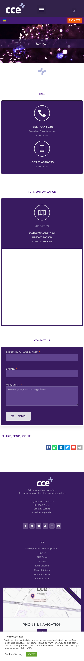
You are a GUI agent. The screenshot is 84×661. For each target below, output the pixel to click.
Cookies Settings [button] (14, 654)
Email (10, 368)
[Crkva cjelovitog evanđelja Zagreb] (42, 287)
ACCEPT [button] (31, 654)
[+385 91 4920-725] (42, 149)
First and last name (22, 352)
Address (42, 226)
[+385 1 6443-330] (42, 113)
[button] (41, 9)
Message (13, 385)
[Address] (42, 212)
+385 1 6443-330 (42, 126)
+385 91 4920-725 (42, 162)
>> (42, 631)
